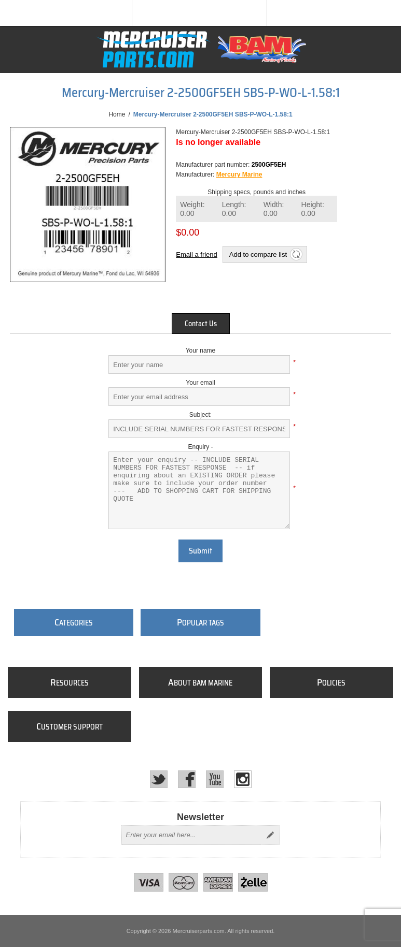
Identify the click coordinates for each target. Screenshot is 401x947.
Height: (312, 208)
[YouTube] (214, 779)
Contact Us (201, 323)
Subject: (200, 414)
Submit (200, 551)
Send (270, 835)
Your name (201, 350)
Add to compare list (258, 254)
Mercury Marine (239, 174)
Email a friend (196, 254)
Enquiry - (200, 446)
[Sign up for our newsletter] (191, 835)
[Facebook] (186, 779)
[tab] (201, 323)
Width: (274, 208)
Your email (200, 382)
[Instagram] (242, 779)
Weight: (192, 208)
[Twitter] (158, 779)
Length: (234, 208)
